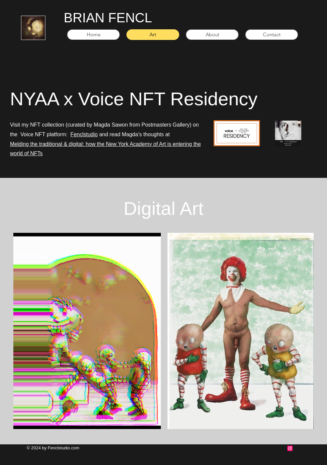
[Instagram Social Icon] (290, 448)
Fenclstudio (84, 134)
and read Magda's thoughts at (134, 134)
